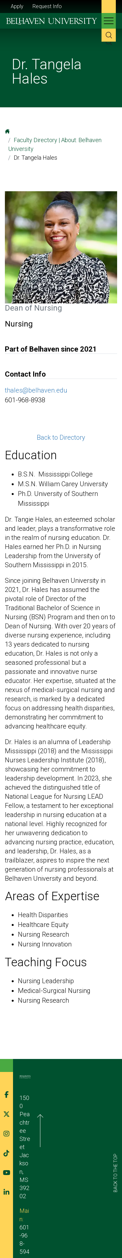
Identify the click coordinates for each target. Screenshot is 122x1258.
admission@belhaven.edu (52, 1139)
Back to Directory (61, 437)
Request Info (47, 6)
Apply (17, 6)
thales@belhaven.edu (36, 390)
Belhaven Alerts (59, 1234)
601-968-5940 (52, 1131)
